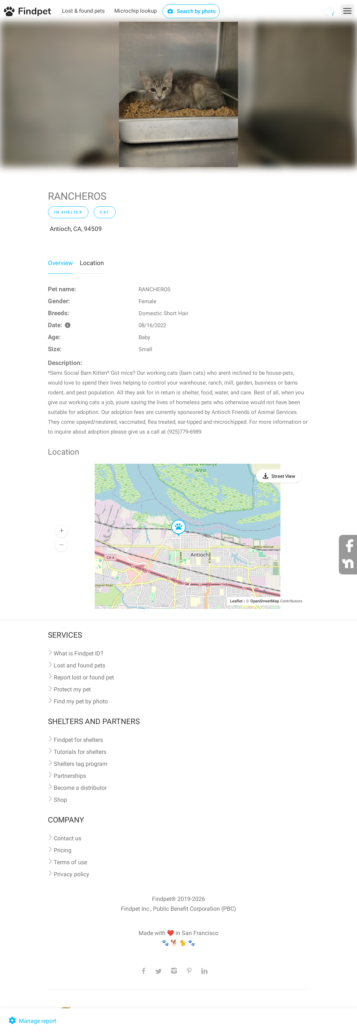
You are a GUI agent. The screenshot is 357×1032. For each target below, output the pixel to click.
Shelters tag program (80, 763)
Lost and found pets (79, 665)
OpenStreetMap (264, 601)
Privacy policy (71, 874)
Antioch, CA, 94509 (76, 228)
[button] (173, 520)
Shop (60, 799)
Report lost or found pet (84, 677)
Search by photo (191, 11)
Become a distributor (80, 787)
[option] (178, 94)
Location (92, 263)
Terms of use (70, 862)
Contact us (67, 838)
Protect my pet (72, 689)
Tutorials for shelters (80, 751)
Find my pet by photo (81, 701)
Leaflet (236, 601)
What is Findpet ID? (78, 653)
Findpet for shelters (78, 739)
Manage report (31, 1020)
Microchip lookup (135, 11)
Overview (60, 263)
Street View (283, 476)
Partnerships (70, 775)
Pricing (62, 850)
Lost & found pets (83, 11)
